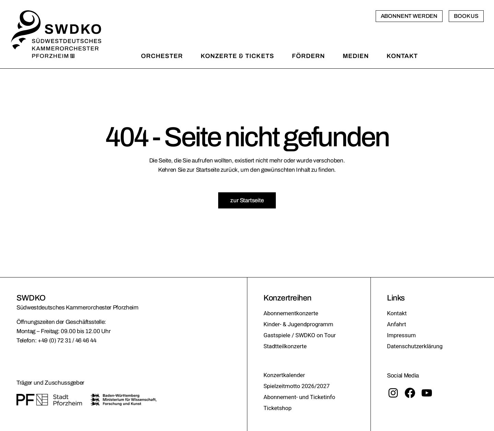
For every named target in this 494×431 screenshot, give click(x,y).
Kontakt (397, 313)
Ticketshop (277, 408)
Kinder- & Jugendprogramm (298, 324)
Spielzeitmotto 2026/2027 (296, 386)
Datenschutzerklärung (415, 346)
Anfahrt (396, 324)
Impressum (401, 335)
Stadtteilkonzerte (285, 346)
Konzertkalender (284, 375)
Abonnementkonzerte (290, 313)
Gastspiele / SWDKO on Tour (299, 335)
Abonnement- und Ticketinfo (299, 397)
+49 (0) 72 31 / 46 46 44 (67, 340)
